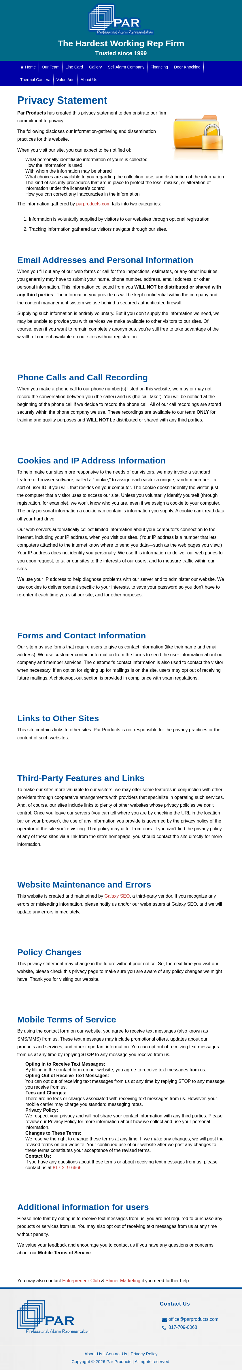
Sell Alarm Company (126, 67)
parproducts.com (93, 203)
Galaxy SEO (117, 896)
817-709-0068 (183, 1327)
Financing (159, 67)
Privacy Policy (144, 1353)
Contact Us (116, 1353)
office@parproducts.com (193, 1319)
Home (28, 67)
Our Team (50, 67)
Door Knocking (187, 67)
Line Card (74, 67)
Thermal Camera (35, 79)
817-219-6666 (67, 1167)
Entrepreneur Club (81, 1280)
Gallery (95, 67)
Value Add (65, 79)
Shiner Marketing (122, 1280)
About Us (89, 79)
